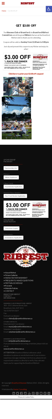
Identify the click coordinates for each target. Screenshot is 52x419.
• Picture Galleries (11, 275)
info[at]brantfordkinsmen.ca (19, 341)
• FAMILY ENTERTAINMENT (15, 278)
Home (4, 11)
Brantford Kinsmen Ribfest (27, 3)
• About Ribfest (10, 272)
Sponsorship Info (11, 168)
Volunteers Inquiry (11, 228)
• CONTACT (9, 291)
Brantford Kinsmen (19, 383)
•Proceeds (8, 285)
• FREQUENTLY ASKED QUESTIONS (18, 280)
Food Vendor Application (13, 187)
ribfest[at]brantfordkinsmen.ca (20, 318)
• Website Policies (11, 288)
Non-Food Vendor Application (15, 196)
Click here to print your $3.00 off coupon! (26, 74)
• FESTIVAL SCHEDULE (13, 283)
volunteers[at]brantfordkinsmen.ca (22, 332)
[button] (49, 9)
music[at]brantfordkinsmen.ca (20, 326)
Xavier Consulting (20, 389)
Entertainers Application (13, 238)
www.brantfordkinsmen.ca (14, 349)
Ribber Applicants (11, 177)
